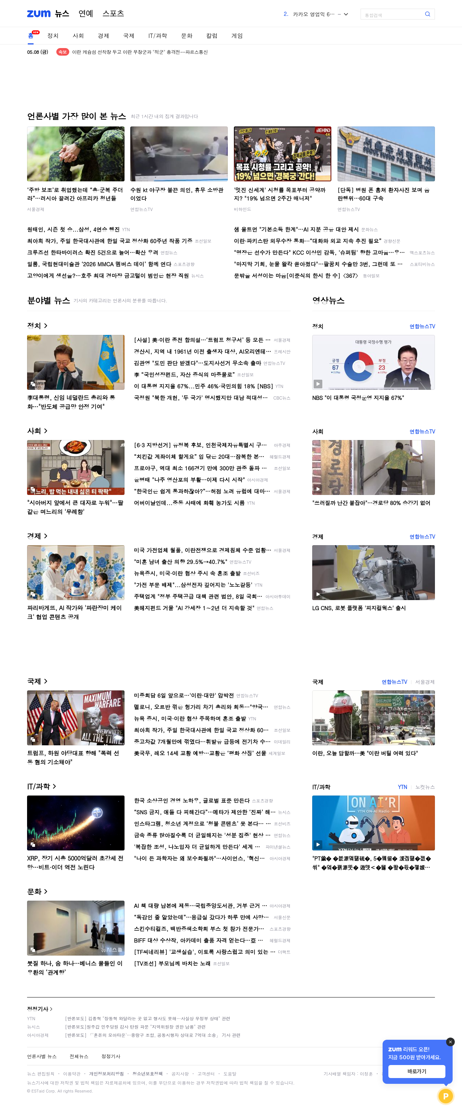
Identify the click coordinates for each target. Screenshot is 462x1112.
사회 (78, 35)
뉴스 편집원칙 (41, 1073)
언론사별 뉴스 (42, 1056)
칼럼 (212, 35)
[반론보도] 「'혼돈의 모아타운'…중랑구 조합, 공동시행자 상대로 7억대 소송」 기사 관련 (153, 1035)
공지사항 (180, 1073)
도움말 (229, 1073)
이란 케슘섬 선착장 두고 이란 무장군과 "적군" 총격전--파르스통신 (140, 51)
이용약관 (71, 1073)
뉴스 (62, 13)
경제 (103, 35)
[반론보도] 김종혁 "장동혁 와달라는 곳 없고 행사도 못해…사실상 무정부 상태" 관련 (147, 1018)
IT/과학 (157, 35)
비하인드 (242, 209)
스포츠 (113, 13)
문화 (186, 35)
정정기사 (37, 1009)
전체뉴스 (79, 1056)
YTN (402, 786)
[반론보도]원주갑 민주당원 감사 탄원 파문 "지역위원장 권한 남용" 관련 (135, 1026)
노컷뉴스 (425, 786)
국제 (129, 35)
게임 (237, 35)
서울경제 (35, 209)
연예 (86, 13)
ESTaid (37, 1091)
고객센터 (206, 1073)
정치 (53, 35)
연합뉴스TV (141, 209)
